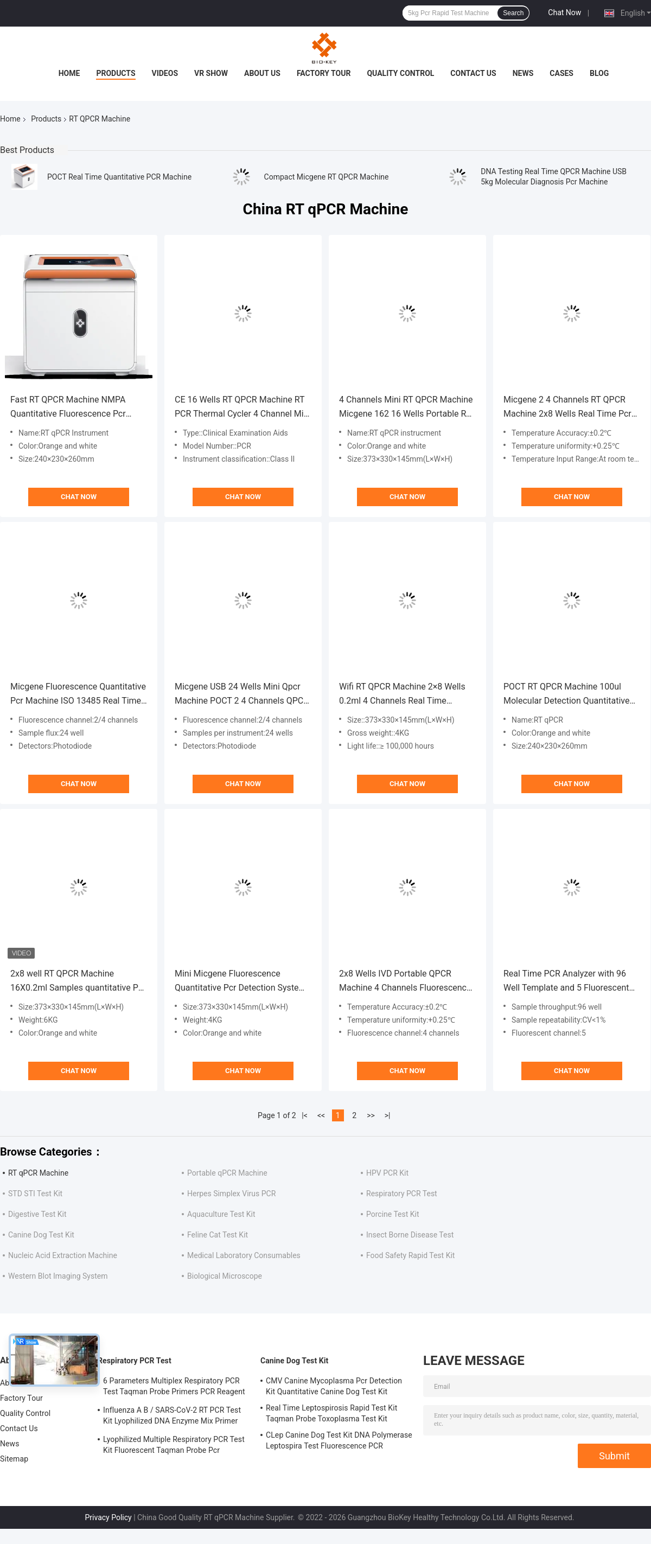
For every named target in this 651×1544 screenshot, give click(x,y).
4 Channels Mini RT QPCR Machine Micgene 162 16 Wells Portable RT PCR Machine (406, 407)
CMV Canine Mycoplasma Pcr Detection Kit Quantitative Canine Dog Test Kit (334, 1386)
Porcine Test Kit (392, 1214)
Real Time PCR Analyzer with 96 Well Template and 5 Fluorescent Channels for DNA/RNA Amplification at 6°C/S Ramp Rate (568, 981)
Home (69, 73)
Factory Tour (324, 73)
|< (305, 1115)
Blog (599, 73)
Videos (165, 73)
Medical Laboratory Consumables (244, 1255)
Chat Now (564, 12)
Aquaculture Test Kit (221, 1214)
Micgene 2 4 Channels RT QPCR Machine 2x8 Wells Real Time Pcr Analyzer (567, 407)
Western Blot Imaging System (57, 1276)
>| (388, 1115)
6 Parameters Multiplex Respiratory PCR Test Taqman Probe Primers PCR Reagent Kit (174, 1387)
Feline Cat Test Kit (217, 1234)
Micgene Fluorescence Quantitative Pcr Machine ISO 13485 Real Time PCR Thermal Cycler (78, 694)
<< (321, 1115)
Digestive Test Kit (37, 1214)
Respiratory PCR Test (401, 1193)
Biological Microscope (224, 1276)
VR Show (211, 73)
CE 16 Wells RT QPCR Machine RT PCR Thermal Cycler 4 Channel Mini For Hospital (242, 407)
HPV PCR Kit (387, 1173)
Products (115, 73)
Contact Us (473, 73)
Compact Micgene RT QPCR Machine (326, 177)
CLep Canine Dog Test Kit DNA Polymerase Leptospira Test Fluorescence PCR (339, 1440)
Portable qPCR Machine (227, 1173)
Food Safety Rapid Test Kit (410, 1255)
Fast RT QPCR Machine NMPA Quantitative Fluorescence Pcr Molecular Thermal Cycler (68, 407)
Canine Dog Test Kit (41, 1234)
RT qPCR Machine (38, 1173)
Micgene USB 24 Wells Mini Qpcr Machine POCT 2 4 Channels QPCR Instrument (242, 694)
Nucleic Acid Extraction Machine (62, 1255)
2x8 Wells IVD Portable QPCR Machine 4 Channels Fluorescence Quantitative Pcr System (405, 981)
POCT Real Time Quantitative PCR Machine (119, 177)
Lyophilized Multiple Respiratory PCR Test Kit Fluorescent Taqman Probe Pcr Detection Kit (174, 1446)
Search (513, 13)
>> (371, 1115)
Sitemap (14, 1458)
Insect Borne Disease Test (410, 1234)
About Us (262, 73)
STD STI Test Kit (35, 1193)
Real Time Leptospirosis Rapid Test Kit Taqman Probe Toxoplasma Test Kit (331, 1413)
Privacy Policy (108, 1517)
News (523, 73)
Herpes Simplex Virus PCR (231, 1193)
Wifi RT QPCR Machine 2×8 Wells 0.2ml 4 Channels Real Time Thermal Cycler (402, 694)
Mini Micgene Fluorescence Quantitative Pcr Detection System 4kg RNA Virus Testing (241, 981)
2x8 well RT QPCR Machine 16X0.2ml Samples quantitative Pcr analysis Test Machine (77, 981)
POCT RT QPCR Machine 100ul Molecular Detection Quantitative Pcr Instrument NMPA (566, 694)
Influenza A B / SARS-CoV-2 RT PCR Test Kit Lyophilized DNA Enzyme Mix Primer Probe (172, 1417)
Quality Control (400, 73)
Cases (561, 73)
